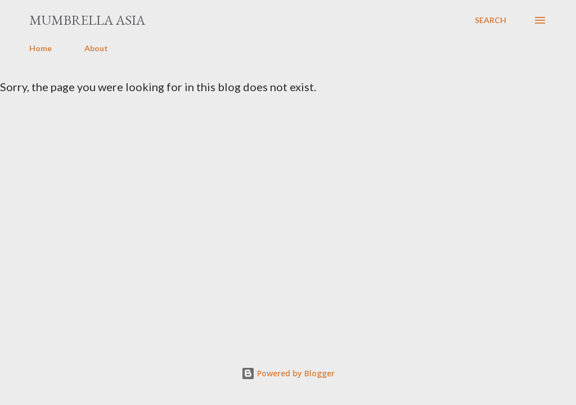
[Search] (490, 20)
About (96, 48)
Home (40, 48)
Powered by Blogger (288, 373)
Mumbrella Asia (87, 20)
